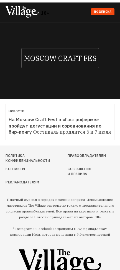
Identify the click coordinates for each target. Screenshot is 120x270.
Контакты (15, 169)
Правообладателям (81, 156)
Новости (17, 111)
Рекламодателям (22, 182)
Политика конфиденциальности (22, 158)
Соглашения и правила (79, 171)
